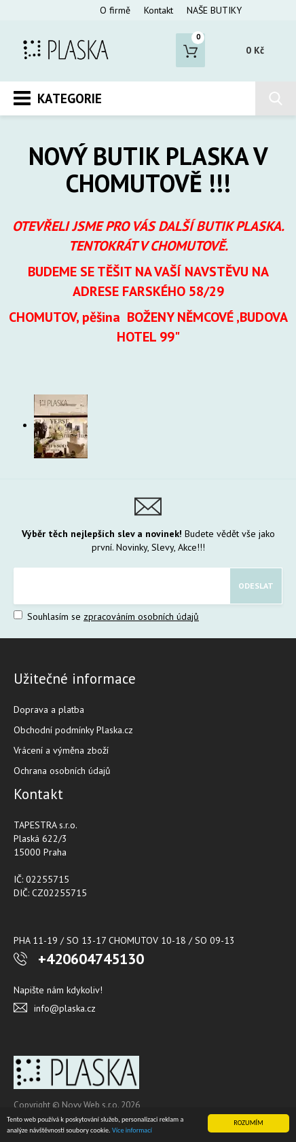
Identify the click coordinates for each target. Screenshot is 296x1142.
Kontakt (158, 10)
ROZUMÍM (248, 1122)
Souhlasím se (106, 616)
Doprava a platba (49, 709)
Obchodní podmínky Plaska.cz (73, 730)
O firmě (115, 10)
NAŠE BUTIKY (214, 10)
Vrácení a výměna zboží (61, 750)
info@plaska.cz (65, 1008)
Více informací (132, 1130)
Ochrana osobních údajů (62, 771)
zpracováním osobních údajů (141, 616)
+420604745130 (91, 958)
